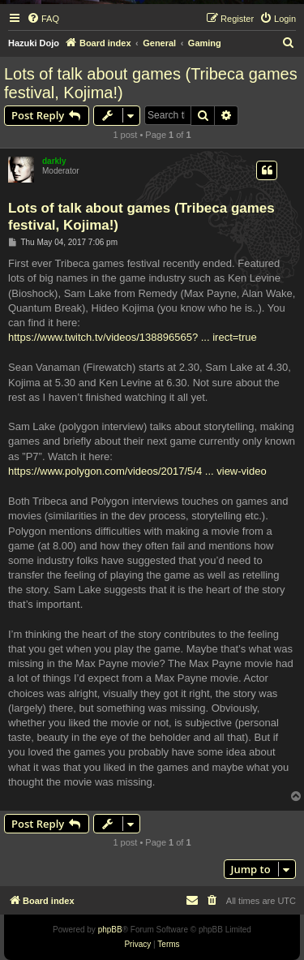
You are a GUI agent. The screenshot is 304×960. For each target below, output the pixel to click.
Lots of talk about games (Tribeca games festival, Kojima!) (151, 83)
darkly (54, 161)
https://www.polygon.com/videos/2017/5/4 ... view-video (137, 471)
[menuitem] (43, 18)
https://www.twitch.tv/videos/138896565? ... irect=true (132, 337)
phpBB (110, 929)
